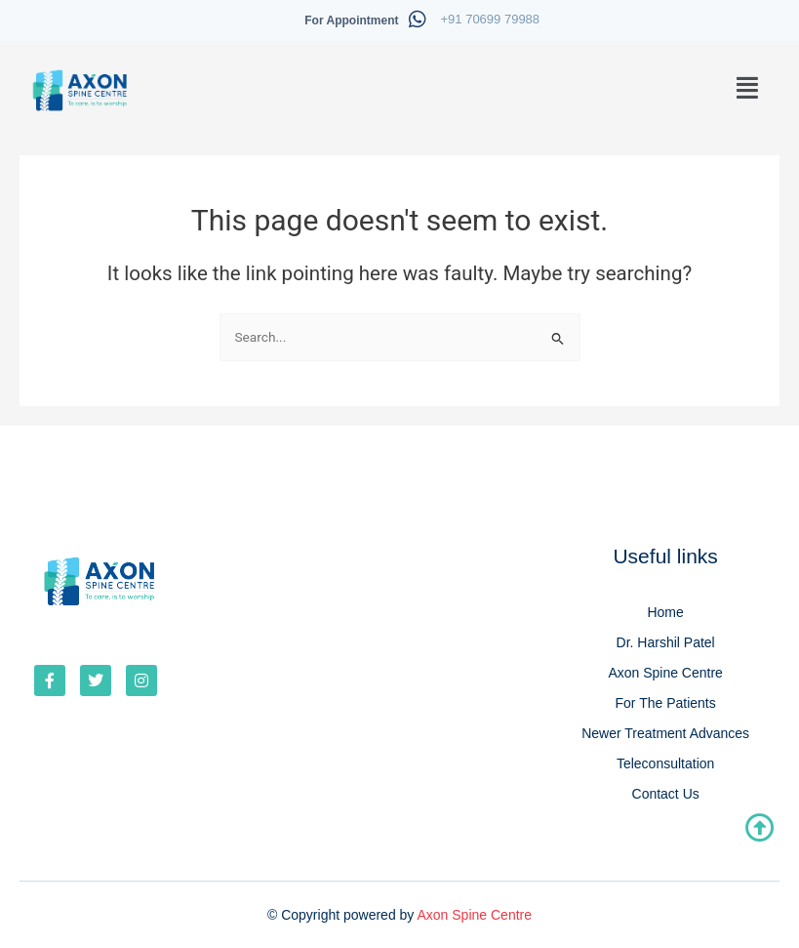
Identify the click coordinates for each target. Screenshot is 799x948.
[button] (748, 87)
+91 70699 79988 (490, 19)
